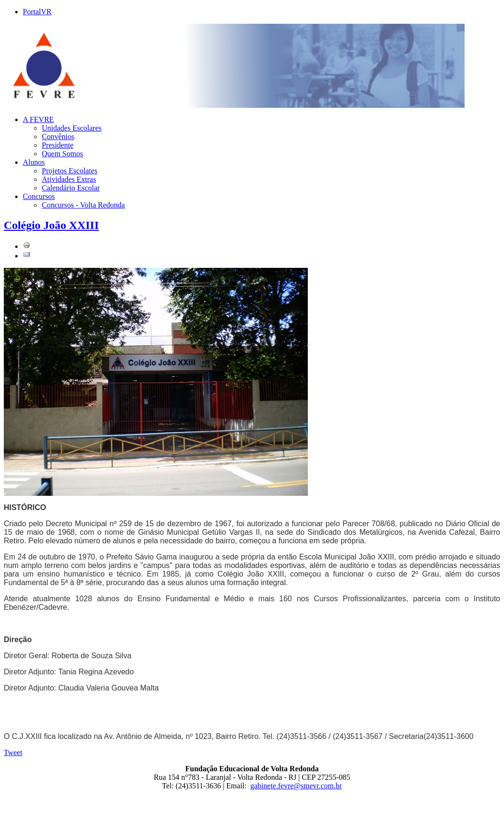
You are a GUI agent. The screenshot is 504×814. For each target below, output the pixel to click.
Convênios (58, 137)
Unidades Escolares (72, 128)
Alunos (34, 162)
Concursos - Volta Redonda (83, 205)
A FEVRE (38, 119)
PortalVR (37, 12)
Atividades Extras (69, 179)
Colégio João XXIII (51, 225)
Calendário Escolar (71, 188)
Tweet (13, 752)
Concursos (39, 196)
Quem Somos (62, 154)
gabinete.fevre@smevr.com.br (296, 786)
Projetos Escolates (69, 171)
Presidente (58, 145)
